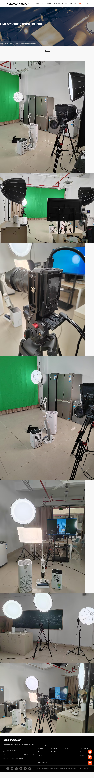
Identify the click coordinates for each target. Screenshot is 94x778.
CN (87, 3)
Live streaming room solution (28, 43)
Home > (11, 43)
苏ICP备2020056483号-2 (81, 768)
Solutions (16, 43)
